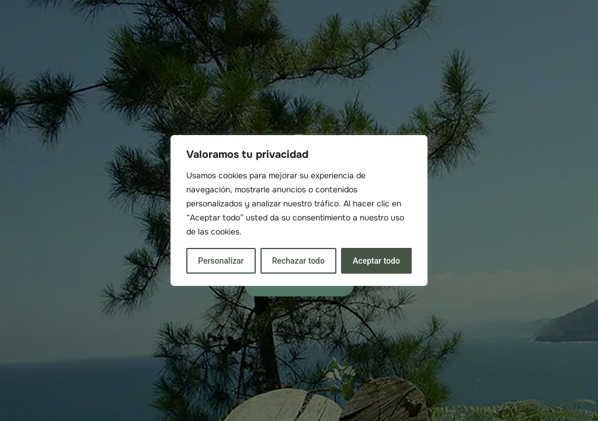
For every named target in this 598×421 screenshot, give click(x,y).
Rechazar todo (298, 260)
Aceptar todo (376, 260)
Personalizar (221, 260)
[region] (299, 210)
